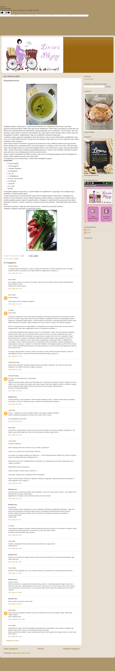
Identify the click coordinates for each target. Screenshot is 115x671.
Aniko (10, 541)
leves (10, 258)
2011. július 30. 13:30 (14, 562)
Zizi (9, 310)
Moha (10, 427)
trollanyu (11, 266)
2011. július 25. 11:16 (14, 288)
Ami (9, 526)
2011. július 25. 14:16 (14, 369)
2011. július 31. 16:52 (14, 573)
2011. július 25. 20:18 (14, 483)
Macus (10, 279)
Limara (10, 441)
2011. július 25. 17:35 (14, 435)
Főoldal (40, 649)
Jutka (10, 410)
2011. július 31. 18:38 (14, 592)
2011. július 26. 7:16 (14, 519)
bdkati (10, 610)
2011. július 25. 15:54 (14, 404)
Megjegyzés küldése (12, 640)
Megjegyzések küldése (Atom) (21, 653)
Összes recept (88, 79)
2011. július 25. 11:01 (14, 273)
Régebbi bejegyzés (71, 649)
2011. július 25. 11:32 (14, 356)
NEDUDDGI (12, 376)
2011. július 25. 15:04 (14, 390)
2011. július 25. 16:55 (14, 421)
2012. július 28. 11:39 (14, 636)
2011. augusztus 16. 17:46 (16, 619)
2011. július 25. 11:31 (14, 304)
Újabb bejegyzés (11, 649)
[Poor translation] (7, 12)
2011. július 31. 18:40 (14, 604)
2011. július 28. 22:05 (14, 548)
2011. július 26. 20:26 (14, 535)
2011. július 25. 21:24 (14, 498)
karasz (10, 625)
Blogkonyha (12, 362)
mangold (15, 258)
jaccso (10, 295)
